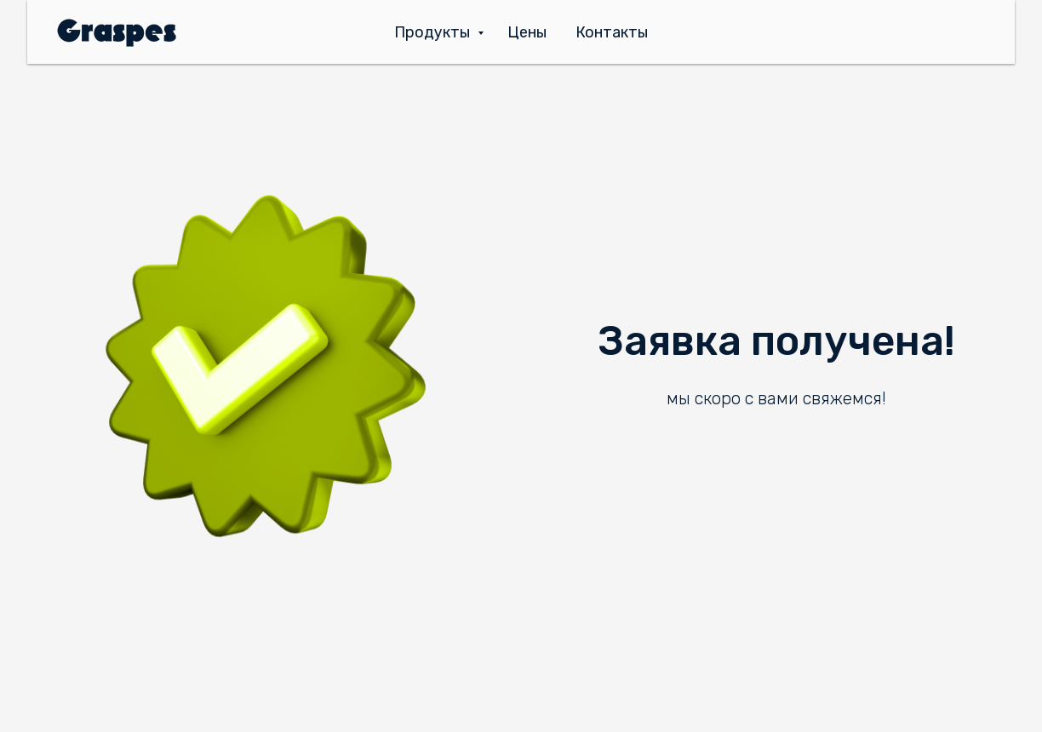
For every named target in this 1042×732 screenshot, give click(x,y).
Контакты (611, 32)
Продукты (433, 32)
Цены (527, 32)
